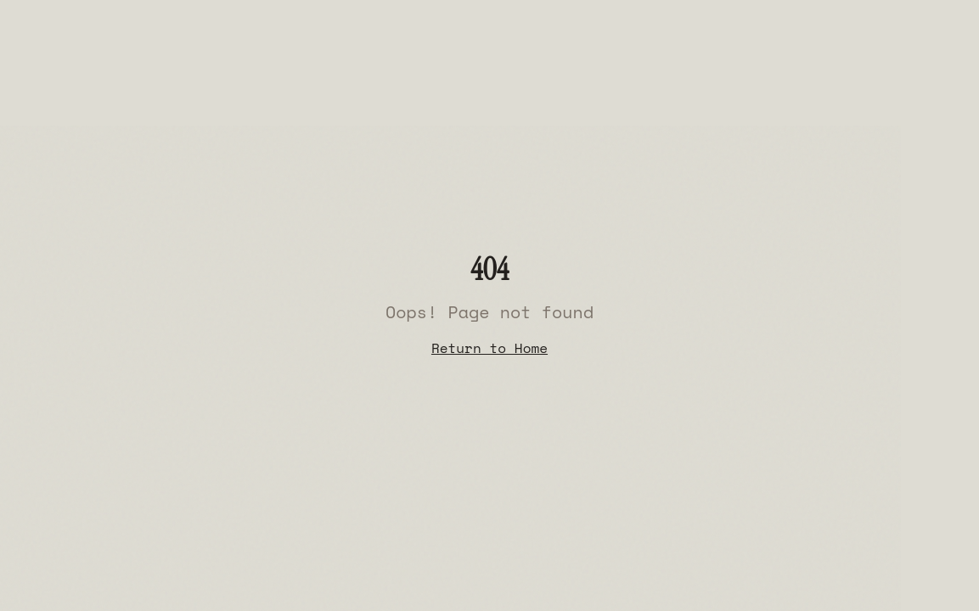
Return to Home (489, 348)
